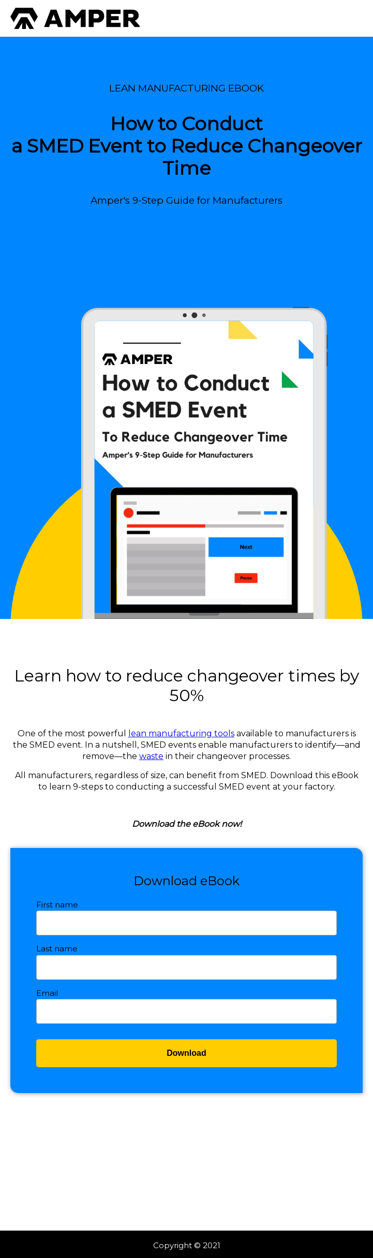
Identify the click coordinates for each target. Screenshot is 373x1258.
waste (151, 756)
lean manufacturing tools (181, 733)
